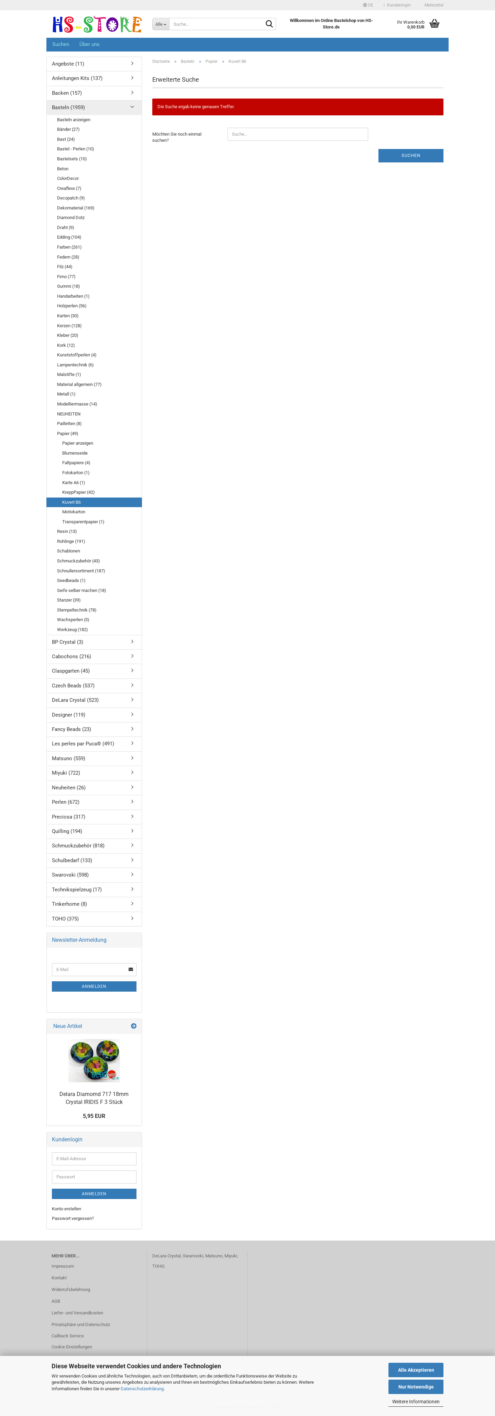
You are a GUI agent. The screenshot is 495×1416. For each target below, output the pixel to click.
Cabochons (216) (71, 656)
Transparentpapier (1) (83, 521)
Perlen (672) (65, 802)
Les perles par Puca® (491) (83, 744)
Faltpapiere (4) (76, 462)
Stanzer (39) (69, 600)
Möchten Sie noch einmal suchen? (176, 137)
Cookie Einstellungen (72, 1346)
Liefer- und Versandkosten (77, 1312)
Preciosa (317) (68, 817)
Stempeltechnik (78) (77, 610)
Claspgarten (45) (71, 671)
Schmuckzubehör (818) (78, 846)
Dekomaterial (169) (76, 207)
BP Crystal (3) (67, 642)
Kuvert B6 (71, 502)
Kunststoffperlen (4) (77, 354)
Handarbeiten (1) (73, 296)
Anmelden (94, 986)
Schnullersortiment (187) (81, 570)
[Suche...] (160, 24)
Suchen (60, 44)
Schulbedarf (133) (72, 860)
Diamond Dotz (71, 217)
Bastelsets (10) (72, 158)
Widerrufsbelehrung (71, 1289)
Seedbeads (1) (71, 580)
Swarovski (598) (70, 875)
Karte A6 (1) (73, 482)
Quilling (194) (67, 831)
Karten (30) (68, 315)
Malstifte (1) (69, 374)
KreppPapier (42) (78, 492)
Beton (62, 168)
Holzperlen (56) (72, 305)
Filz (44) (65, 266)
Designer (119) (68, 715)
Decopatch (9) (71, 198)
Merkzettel (432, 5)
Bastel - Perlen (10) (75, 148)
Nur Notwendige (416, 1387)
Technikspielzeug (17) (77, 890)
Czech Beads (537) (73, 686)
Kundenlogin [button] (397, 5)
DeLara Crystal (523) (75, 700)
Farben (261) (69, 247)
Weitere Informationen (416, 1401)
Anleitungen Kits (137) (77, 78)
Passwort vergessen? (73, 1218)
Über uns (89, 44)
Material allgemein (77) (79, 384)
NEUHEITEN (68, 413)
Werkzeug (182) (72, 629)
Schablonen (68, 550)
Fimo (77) (66, 276)
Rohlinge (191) (71, 541)
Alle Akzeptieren (416, 1370)
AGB (56, 1301)
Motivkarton (73, 511)
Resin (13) (67, 531)
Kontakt (59, 1277)
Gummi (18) (68, 286)
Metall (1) (66, 394)
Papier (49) (67, 433)
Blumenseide (75, 453)
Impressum (63, 1266)
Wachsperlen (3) (73, 619)
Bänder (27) (68, 129)
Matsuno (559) (68, 758)
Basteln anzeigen (73, 119)
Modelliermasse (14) (77, 404)
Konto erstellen (66, 1208)
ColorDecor (68, 178)
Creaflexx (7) (69, 188)
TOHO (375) (65, 919)
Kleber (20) (67, 335)
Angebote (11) (68, 64)
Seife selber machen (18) (81, 590)
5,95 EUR (94, 1116)
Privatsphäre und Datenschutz (81, 1324)
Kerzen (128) (69, 325)
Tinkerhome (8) (69, 904)
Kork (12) (66, 345)
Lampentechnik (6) (75, 364)
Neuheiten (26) (69, 788)
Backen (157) (67, 93)
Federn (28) (68, 257)
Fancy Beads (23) (71, 729)
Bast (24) (66, 139)
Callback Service (68, 1335)
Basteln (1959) (68, 107)
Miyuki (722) (66, 773)
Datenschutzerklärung (142, 1388)
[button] (368, 5)
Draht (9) (65, 227)
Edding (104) (69, 237)
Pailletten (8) (69, 423)
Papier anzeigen (77, 443)
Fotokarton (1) (76, 472)
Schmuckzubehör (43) (78, 560)
